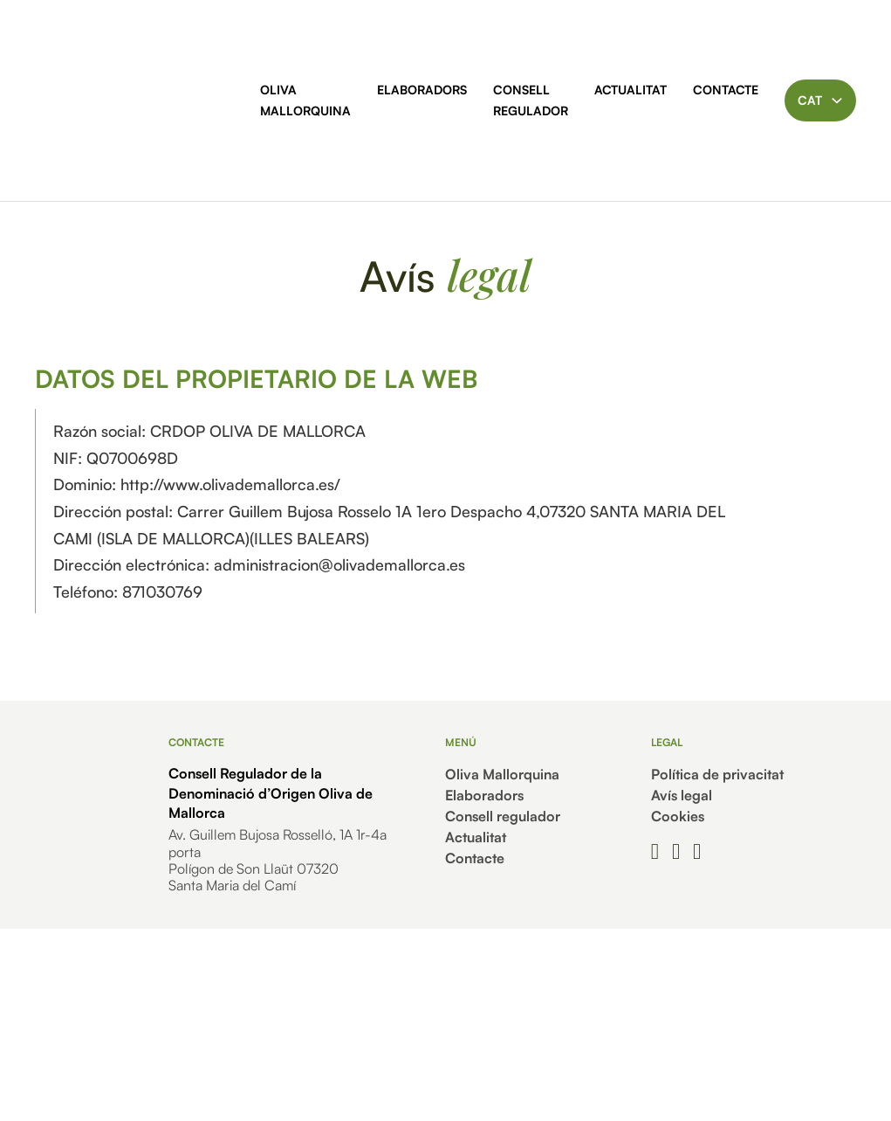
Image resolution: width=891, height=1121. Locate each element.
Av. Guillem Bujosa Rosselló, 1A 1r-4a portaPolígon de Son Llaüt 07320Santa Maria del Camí (277, 860)
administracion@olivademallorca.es (339, 564)
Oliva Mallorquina (305, 100)
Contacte (725, 89)
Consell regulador (530, 100)
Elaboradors (422, 89)
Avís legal (681, 795)
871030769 (162, 591)
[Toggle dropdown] (837, 100)
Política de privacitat (717, 774)
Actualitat (630, 89)
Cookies (677, 816)
